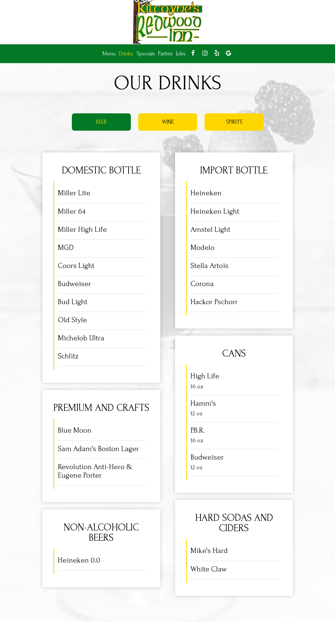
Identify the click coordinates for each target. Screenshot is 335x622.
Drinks (126, 53)
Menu (109, 53)
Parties (165, 53)
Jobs (181, 53)
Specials (145, 53)
